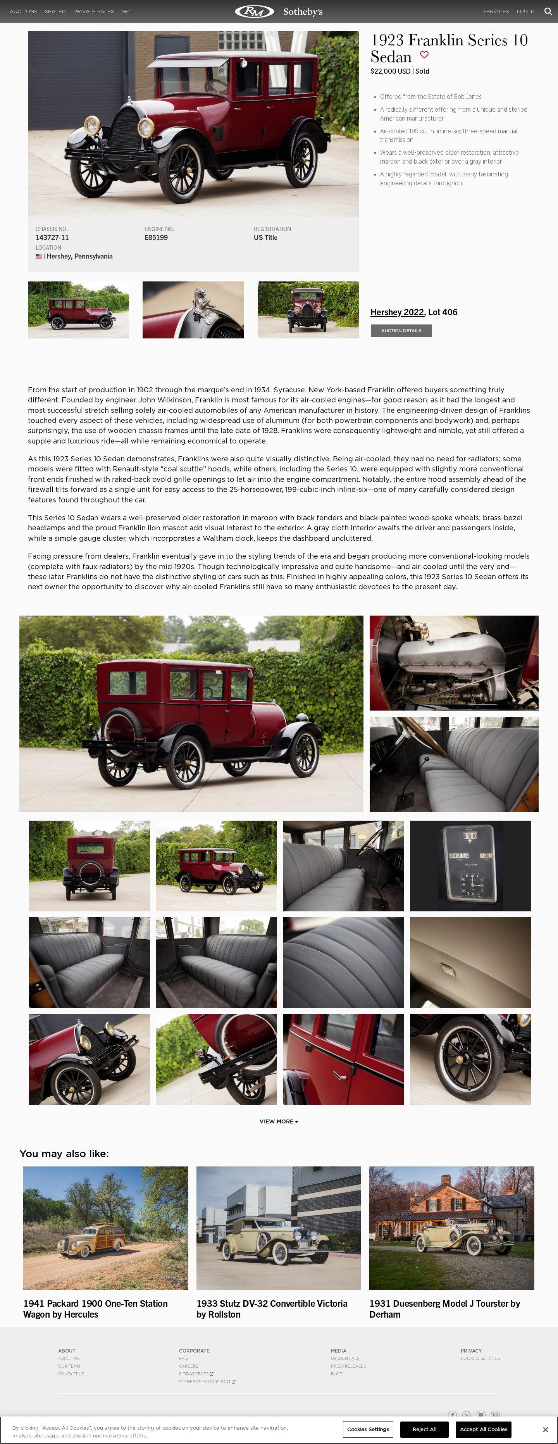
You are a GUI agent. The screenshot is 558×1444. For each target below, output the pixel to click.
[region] (279, 1430)
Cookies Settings (480, 1358)
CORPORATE (194, 1351)
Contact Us (71, 1374)
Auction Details (401, 330)
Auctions (23, 11)
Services (496, 11)
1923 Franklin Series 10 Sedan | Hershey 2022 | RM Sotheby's (279, 11)
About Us (68, 1358)
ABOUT (67, 1351)
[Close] (545, 1429)
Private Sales (94, 11)
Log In (526, 11)
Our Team (69, 1366)
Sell (128, 11)
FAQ (183, 1358)
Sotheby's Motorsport (207, 1381)
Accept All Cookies (483, 1429)
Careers (188, 1366)
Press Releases (348, 1366)
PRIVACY (471, 1351)
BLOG (337, 1374)
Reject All (424, 1429)
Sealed (55, 11)
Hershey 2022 (397, 311)
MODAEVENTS (196, 1374)
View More (279, 1121)
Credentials (345, 1358)
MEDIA (338, 1351)
